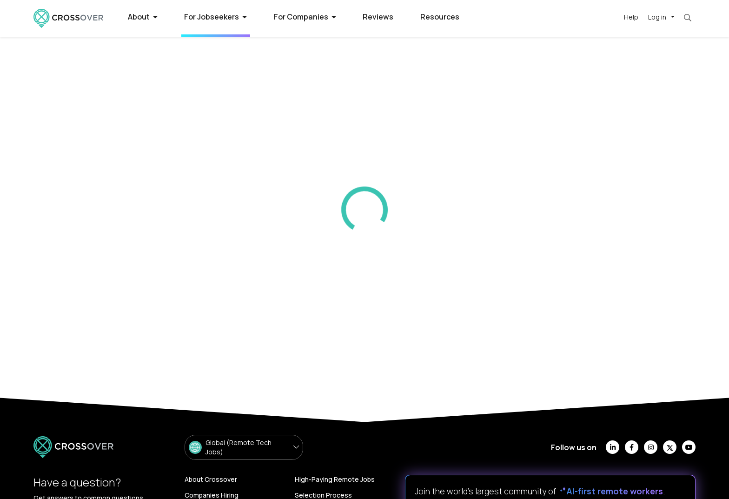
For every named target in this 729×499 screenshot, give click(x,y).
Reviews (378, 17)
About (143, 17)
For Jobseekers (215, 17)
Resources (439, 17)
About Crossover (211, 479)
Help (631, 17)
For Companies (305, 17)
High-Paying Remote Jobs (335, 479)
